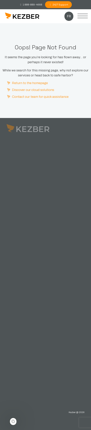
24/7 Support (58, 4)
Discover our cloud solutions (33, 90)
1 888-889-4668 (30, 4)
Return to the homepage (30, 83)
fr (69, 16)
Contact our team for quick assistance (40, 96)
